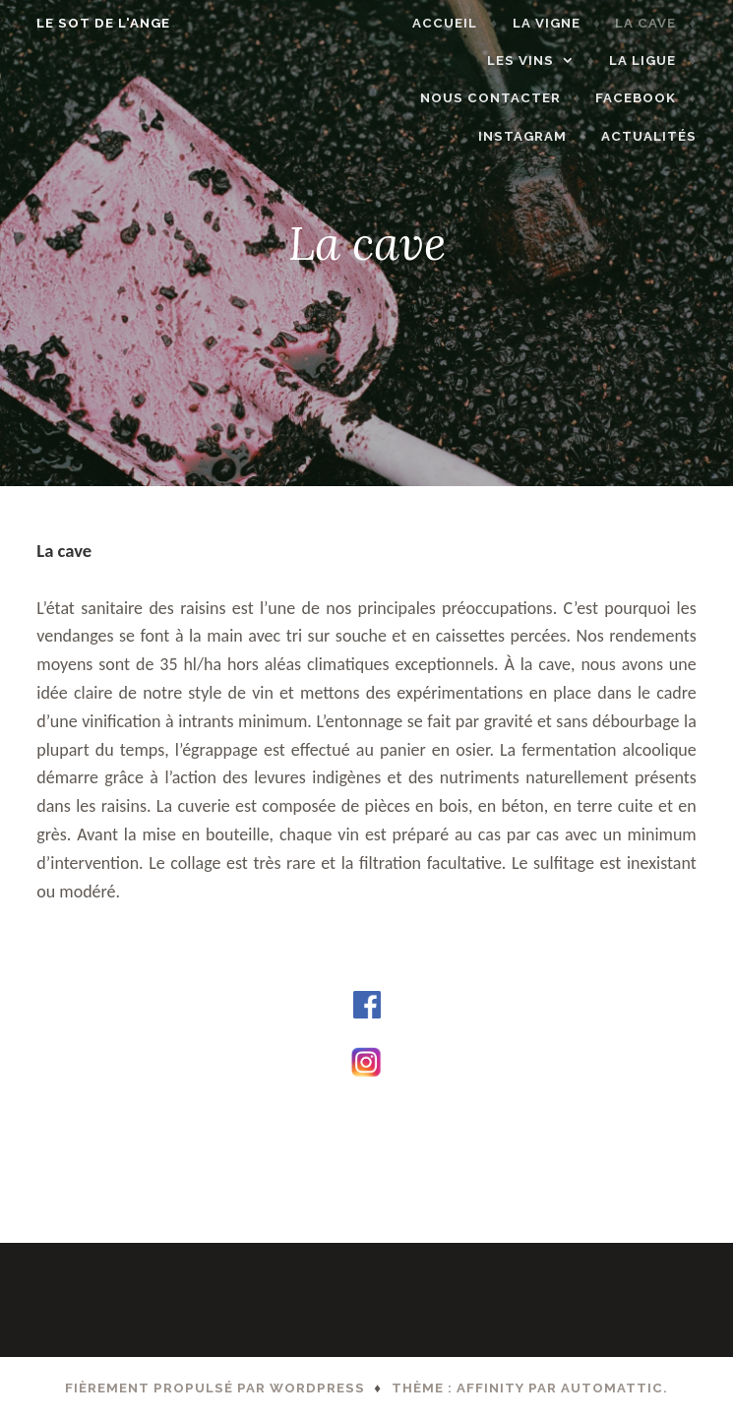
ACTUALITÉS (659, 136)
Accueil (456, 23)
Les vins (531, 60)
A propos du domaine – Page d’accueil (162, 1121)
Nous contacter (501, 98)
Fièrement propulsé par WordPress (215, 1388)
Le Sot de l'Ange (92, 23)
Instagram (533, 136)
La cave (656, 23)
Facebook (646, 98)
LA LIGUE (653, 60)
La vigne (557, 23)
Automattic (612, 1388)
